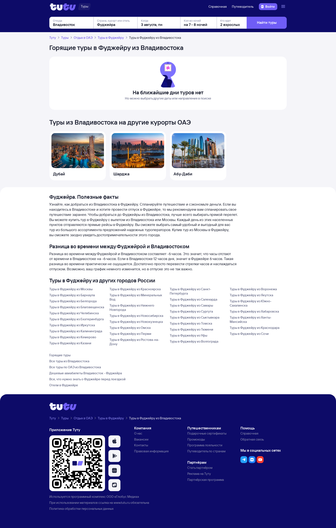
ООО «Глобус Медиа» (122, 497)
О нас (138, 433)
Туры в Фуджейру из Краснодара (254, 328)
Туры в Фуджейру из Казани (70, 343)
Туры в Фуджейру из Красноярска (135, 289)
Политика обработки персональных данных (81, 509)
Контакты (141, 445)
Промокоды (196, 439)
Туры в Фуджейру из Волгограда (194, 341)
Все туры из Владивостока (69, 361)
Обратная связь (252, 439)
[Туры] (84, 6)
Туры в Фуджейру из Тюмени (191, 329)
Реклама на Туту (199, 474)
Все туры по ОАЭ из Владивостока (75, 367)
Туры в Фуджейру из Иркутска (72, 325)
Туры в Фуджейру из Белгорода (73, 301)
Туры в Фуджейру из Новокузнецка (136, 322)
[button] (114, 441)
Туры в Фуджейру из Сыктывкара (194, 317)
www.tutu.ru (122, 503)
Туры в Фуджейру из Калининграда (75, 331)
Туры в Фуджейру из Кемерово (72, 337)
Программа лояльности (204, 445)
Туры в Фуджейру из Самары (191, 305)
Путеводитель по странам (206, 451)
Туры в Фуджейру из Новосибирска (136, 316)
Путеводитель (243, 7)
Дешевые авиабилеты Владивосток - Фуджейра (85, 373)
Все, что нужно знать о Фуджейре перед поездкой (87, 379)
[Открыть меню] (284, 6)
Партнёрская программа (205, 480)
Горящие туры (59, 355)
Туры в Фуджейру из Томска (191, 323)
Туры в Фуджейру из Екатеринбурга (76, 319)
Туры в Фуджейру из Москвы (71, 289)
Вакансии (141, 439)
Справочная (217, 7)
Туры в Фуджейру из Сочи (249, 334)
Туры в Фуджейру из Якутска (251, 295)
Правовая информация (151, 451)
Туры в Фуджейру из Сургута (191, 311)
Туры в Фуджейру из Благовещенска (76, 307)
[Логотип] (62, 7)
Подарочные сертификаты (206, 433)
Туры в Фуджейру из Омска (130, 328)
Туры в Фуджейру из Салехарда (193, 299)
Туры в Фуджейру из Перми (130, 334)
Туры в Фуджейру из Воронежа (253, 289)
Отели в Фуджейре (63, 385)
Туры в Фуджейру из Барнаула (72, 295)
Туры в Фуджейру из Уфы (188, 335)
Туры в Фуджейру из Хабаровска (254, 311)
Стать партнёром (199, 468)
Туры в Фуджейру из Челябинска (74, 313)
